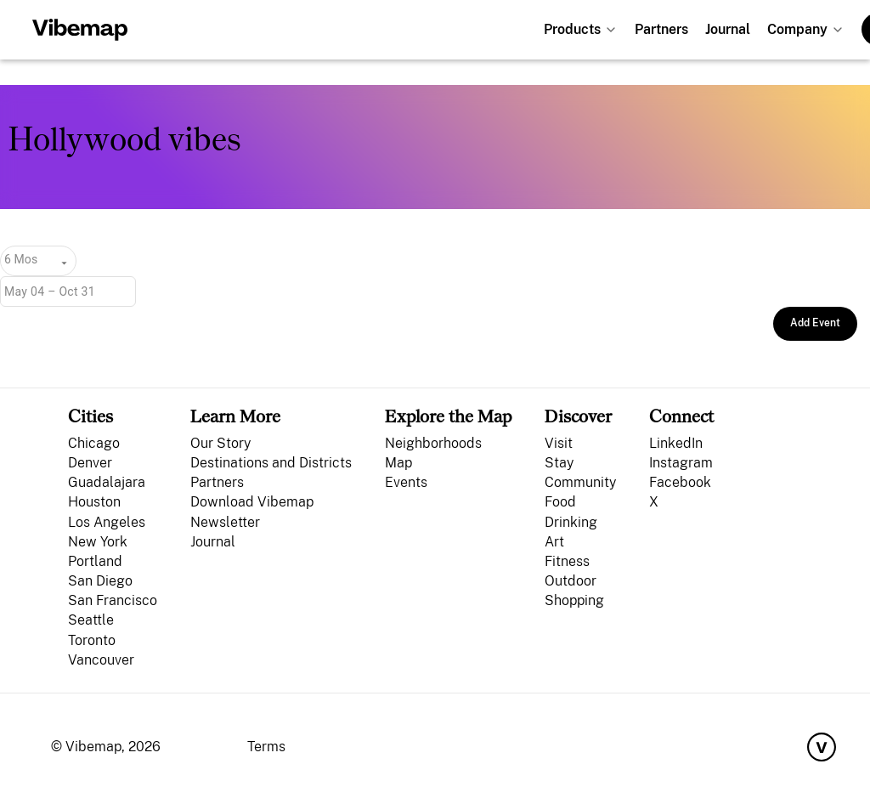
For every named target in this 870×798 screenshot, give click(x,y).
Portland (95, 561)
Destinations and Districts (271, 463)
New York (97, 542)
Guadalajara (106, 482)
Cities (90, 416)
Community (580, 482)
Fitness (567, 561)
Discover (578, 416)
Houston (94, 502)
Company (797, 29)
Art (554, 542)
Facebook (680, 482)
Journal (727, 29)
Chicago (94, 443)
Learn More (235, 416)
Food (560, 502)
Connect (681, 416)
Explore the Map (448, 416)
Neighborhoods (433, 443)
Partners (661, 29)
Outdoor (570, 581)
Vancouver (101, 660)
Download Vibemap (252, 502)
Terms (266, 747)
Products (572, 29)
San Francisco (112, 600)
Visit (559, 443)
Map (398, 463)
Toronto (92, 640)
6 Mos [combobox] (20, 259)
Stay (559, 463)
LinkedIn (676, 443)
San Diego (100, 581)
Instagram (681, 463)
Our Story (220, 443)
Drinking (571, 522)
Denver (90, 463)
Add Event (815, 323)
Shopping (574, 600)
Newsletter (225, 522)
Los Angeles (106, 522)
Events (406, 482)
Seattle (91, 620)
